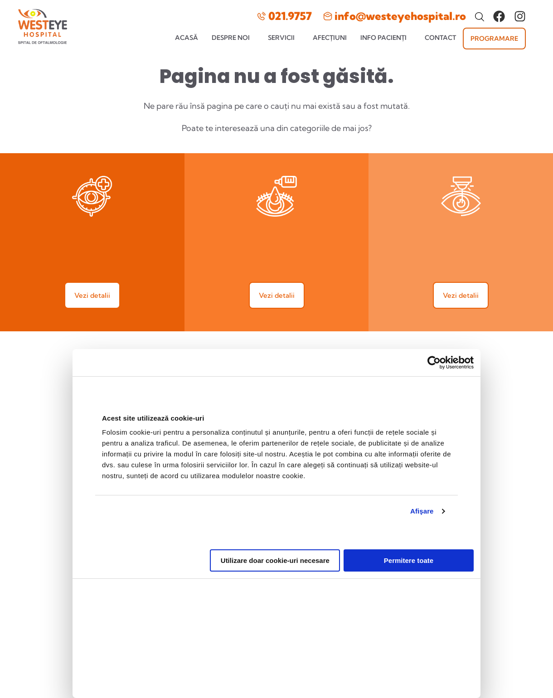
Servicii (281, 38)
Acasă (186, 38)
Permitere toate (408, 552)
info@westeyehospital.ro (400, 16)
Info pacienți (383, 38)
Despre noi (231, 38)
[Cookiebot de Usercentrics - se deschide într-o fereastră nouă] (434, 354)
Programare (494, 38)
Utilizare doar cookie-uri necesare (275, 552)
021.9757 (290, 16)
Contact (440, 38)
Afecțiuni (330, 38)
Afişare (422, 502)
